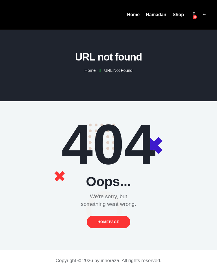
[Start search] (204, 15)
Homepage (108, 222)
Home (90, 70)
